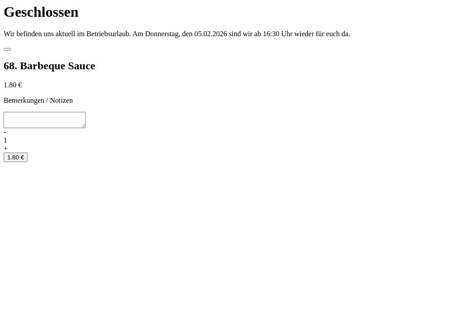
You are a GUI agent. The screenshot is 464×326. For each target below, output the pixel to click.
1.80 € (15, 160)
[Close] (7, 49)
